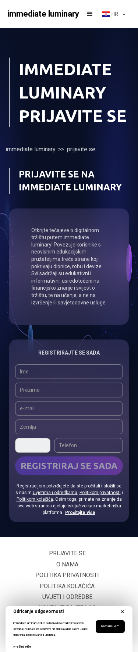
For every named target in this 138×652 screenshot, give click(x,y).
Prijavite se (67, 553)
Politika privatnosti (67, 575)
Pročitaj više (22, 646)
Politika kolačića (67, 586)
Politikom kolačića (35, 499)
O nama (67, 564)
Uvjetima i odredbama (55, 492)
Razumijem (110, 626)
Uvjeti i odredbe (67, 596)
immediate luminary (31, 149)
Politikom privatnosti (100, 492)
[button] (89, 14)
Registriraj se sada (69, 466)
